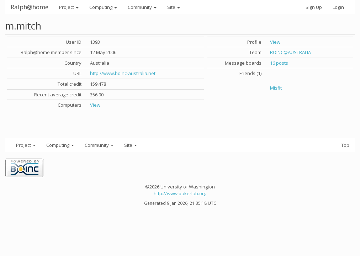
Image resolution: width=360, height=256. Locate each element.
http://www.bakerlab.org (180, 193)
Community (142, 7)
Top (345, 145)
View (95, 105)
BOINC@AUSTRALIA (290, 52)
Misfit (276, 88)
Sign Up (314, 7)
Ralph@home (29, 7)
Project (69, 7)
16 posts (279, 63)
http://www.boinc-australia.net (122, 73)
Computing (103, 7)
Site (173, 7)
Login (338, 7)
